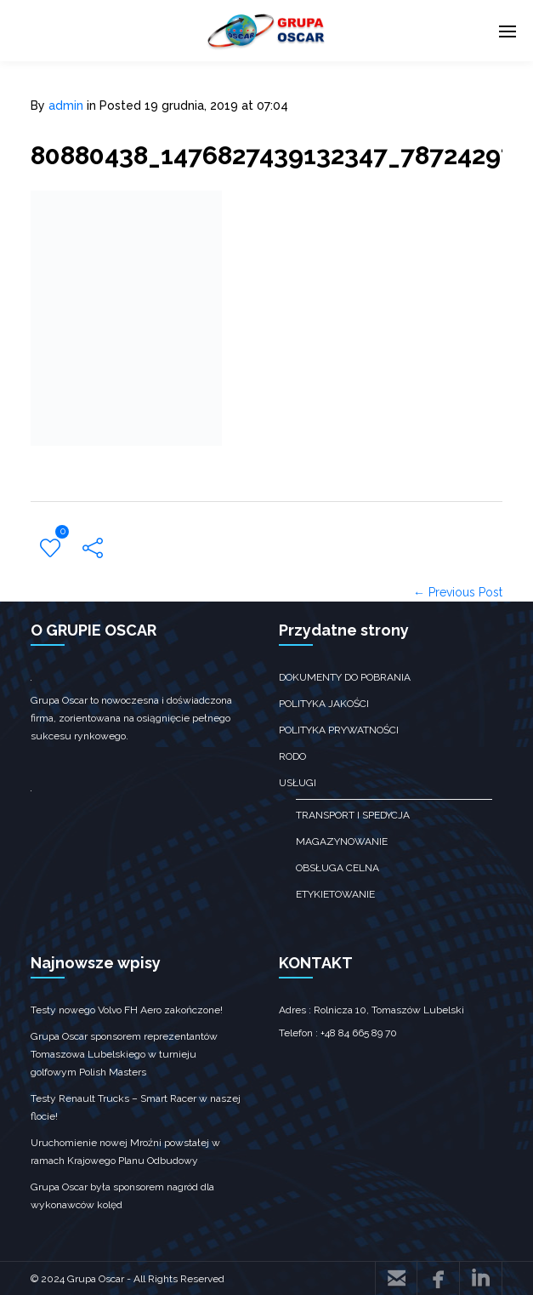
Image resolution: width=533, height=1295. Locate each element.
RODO (292, 756)
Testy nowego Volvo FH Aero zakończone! (127, 1010)
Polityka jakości (324, 704)
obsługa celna (337, 868)
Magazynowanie (342, 841)
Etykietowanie (335, 894)
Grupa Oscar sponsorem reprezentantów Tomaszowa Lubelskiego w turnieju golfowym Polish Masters (124, 1054)
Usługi (297, 783)
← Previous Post (457, 592)
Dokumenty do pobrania (345, 677)
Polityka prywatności (339, 730)
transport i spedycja (353, 815)
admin (65, 105)
